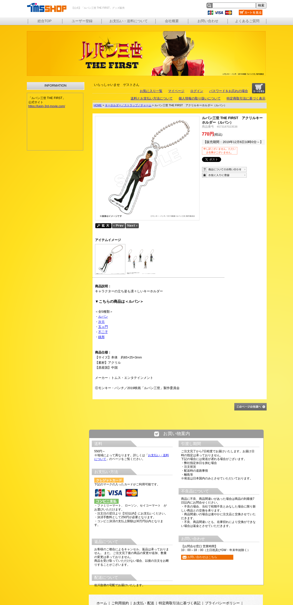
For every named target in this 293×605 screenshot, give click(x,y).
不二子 (103, 332)
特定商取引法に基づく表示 (246, 98)
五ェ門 (103, 327)
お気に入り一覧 (151, 91)
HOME (98, 105)
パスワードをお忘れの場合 (228, 91)
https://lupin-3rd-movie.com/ (46, 106)
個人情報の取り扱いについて (200, 98)
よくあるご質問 (247, 21)
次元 (101, 322)
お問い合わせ (207, 21)
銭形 (101, 337)
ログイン (196, 91)
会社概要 (172, 21)
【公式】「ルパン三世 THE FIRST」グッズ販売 (46, 7)
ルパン (103, 316)
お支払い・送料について (128, 21)
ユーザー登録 (82, 21)
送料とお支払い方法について (152, 98)
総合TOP (45, 21)
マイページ (176, 91)
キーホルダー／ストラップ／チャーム (128, 105)
